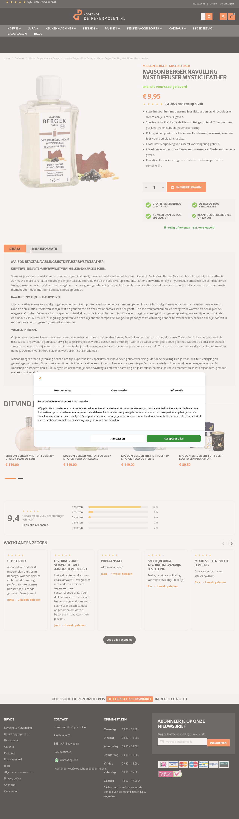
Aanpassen (118, 438)
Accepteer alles (174, 438)
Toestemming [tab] (62, 390)
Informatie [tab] (176, 390)
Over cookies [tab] (119, 390)
